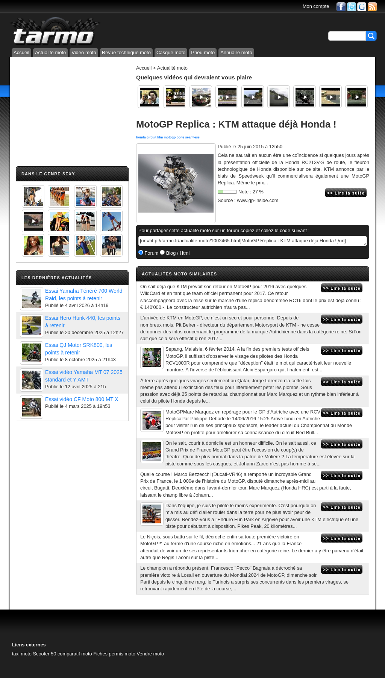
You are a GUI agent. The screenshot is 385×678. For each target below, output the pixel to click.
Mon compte (316, 6)
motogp (170, 137)
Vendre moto (150, 654)
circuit (151, 137)
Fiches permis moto (114, 654)
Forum (151, 253)
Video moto (83, 52)
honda (141, 137)
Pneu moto (203, 52)
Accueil (21, 52)
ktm (160, 137)
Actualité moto (50, 52)
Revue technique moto (126, 52)
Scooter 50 (44, 654)
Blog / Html (177, 253)
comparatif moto (75, 654)
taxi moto (22, 654)
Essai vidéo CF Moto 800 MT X (81, 399)
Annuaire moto (236, 52)
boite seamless (188, 137)
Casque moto (170, 52)
